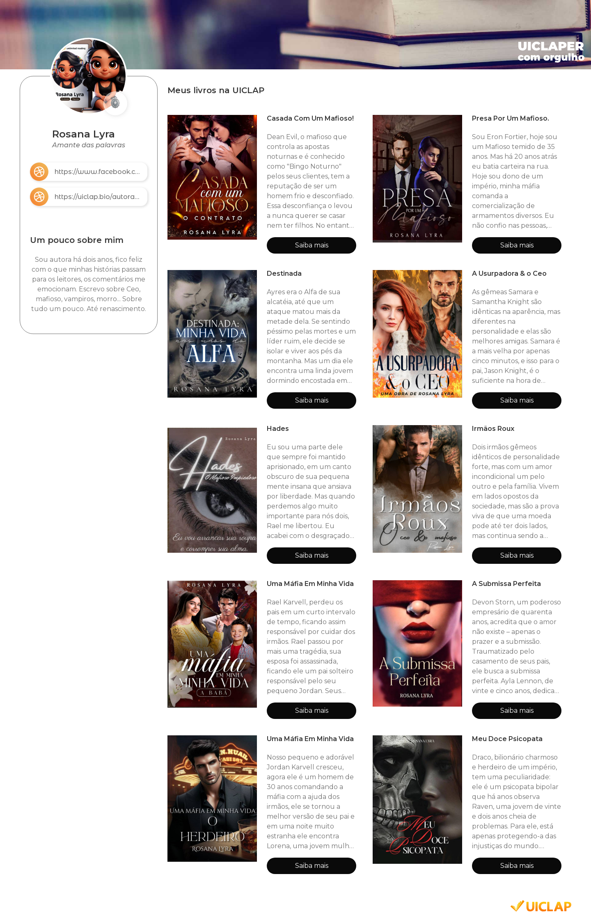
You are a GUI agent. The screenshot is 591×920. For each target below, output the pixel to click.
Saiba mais (311, 245)
